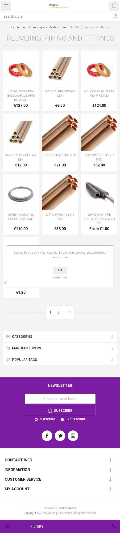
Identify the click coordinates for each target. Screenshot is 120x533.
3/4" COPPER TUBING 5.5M (60, 217)
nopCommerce (67, 508)
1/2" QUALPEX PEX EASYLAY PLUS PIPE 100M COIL (20, 96)
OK (60, 270)
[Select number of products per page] (6, 526)
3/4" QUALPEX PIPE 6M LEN (20, 157)
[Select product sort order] (19, 526)
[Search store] (55, 16)
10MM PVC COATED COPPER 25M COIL (20, 217)
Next (69, 312)
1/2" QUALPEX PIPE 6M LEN (59, 93)
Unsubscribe (76, 419)
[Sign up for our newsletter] (60, 399)
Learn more (60, 277)
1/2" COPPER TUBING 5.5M (99, 157)
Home (15, 27)
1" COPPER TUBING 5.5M (60, 155)
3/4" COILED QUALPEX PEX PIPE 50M (99, 93)
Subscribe (47, 419)
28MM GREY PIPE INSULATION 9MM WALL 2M (99, 219)
